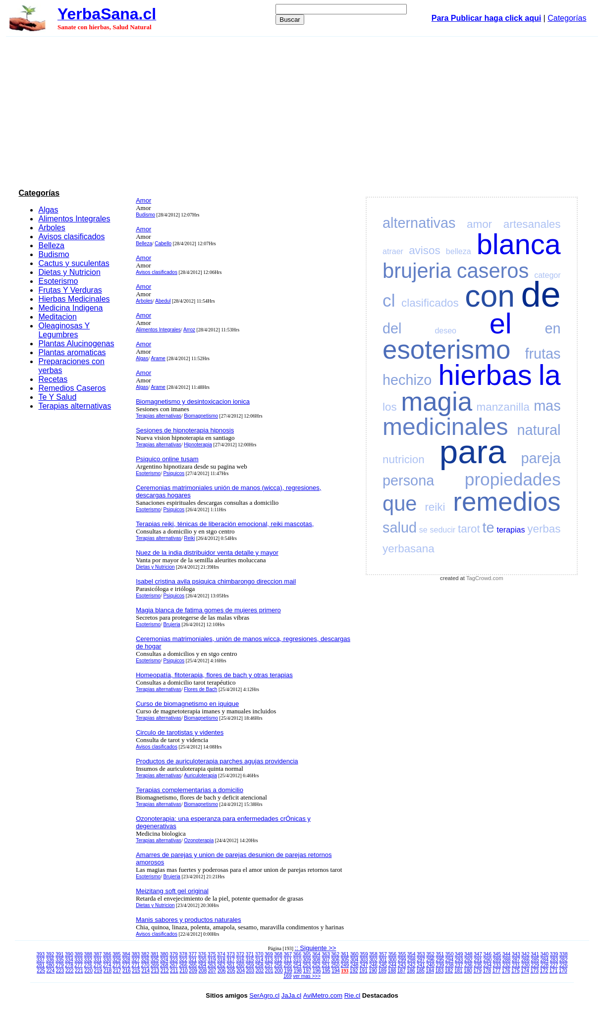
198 (297, 970)
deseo (445, 330)
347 (478, 954)
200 (279, 970)
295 (440, 960)
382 (145, 954)
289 (497, 960)
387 (98, 954)
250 (335, 965)
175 (515, 970)
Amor (143, 200)
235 (478, 965)
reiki (435, 507)
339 (554, 954)
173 (534, 970)
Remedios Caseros (72, 388)
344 (506, 954)
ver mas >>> (307, 976)
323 (173, 960)
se (423, 530)
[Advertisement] (302, 111)
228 (544, 965)
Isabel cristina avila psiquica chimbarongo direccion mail (216, 581)
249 (345, 965)
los (390, 407)
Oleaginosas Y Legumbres (64, 330)
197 (307, 970)
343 (516, 954)
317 (230, 960)
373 (230, 954)
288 (506, 960)
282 (563, 960)
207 (212, 970)
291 (478, 960)
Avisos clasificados (71, 236)
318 (221, 960)
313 (269, 960)
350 (449, 954)
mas (547, 406)
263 (212, 965)
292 (468, 960)
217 (117, 970)
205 (231, 970)
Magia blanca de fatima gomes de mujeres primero (208, 610)
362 (335, 954)
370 (259, 954)
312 (278, 960)
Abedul (162, 301)
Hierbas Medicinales (74, 299)
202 (260, 970)
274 (107, 965)
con (490, 296)
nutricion (404, 459)
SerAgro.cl (264, 995)
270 (145, 965)
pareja (540, 458)
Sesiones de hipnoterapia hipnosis (185, 430)
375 (212, 954)
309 (307, 960)
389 (78, 954)
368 (278, 954)
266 (183, 965)
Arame (158, 358)
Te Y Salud (57, 397)
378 (183, 954)
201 (269, 970)
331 (98, 960)
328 (126, 960)
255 (287, 965)
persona (408, 480)
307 (326, 960)
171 (553, 970)
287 (516, 960)
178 (487, 970)
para (472, 451)
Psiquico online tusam (167, 459)
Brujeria (171, 624)
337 (41, 960)
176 (506, 970)
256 (278, 965)
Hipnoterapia (198, 444)
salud (400, 527)
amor (479, 224)
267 (173, 965)
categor (547, 275)
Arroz (189, 329)
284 (544, 960)
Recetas (52, 379)
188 (392, 970)
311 (287, 960)
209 (193, 970)
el (501, 323)
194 (335, 970)
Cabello (163, 243)
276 (88, 965)
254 (297, 965)
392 (50, 954)
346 (487, 954)
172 (544, 970)
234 (487, 965)
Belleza (51, 245)
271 (135, 965)
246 (373, 965)
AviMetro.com (322, 995)
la (550, 375)
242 (411, 965)
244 (392, 965)
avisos (424, 250)
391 (59, 954)
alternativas (419, 223)
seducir (443, 530)
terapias (510, 530)
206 (222, 970)
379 (173, 954)
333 (78, 960)
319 (212, 960)
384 (126, 954)
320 (202, 960)
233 (497, 965)
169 (287, 976)
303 (364, 960)
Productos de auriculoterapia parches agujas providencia (217, 761)
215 (136, 970)
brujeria (417, 270)
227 (554, 965)
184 (430, 970)
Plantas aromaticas (72, 352)
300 (392, 960)
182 (449, 970)
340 (544, 954)
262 (221, 965)
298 (411, 960)
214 (145, 970)
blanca (519, 244)
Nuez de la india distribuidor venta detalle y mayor (207, 552)
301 (383, 960)
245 (383, 965)
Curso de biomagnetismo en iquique (187, 703)
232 (506, 965)
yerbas (543, 529)
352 (430, 954)
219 (98, 970)
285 (535, 960)
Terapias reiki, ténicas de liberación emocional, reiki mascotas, (225, 524)
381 (155, 954)
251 (326, 965)
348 (468, 954)
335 (59, 960)
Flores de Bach (200, 689)
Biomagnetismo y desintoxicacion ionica (193, 401)
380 (164, 954)
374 (221, 954)
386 (107, 954)
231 (516, 965)
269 (155, 965)
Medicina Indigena (70, 308)
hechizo (407, 380)
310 (297, 960)
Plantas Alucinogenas (76, 343)
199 (288, 970)
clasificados (430, 303)
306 (335, 960)
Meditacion (57, 317)
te (488, 527)
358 (373, 954)
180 (468, 970)
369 (269, 954)
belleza (458, 251)
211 (174, 970)
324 (164, 960)
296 (430, 960)
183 (440, 970)
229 (535, 965)
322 (183, 960)
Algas (48, 210)
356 (392, 954)
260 (240, 965)
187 (401, 970)
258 (259, 965)
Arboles (51, 227)
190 (373, 970)
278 (69, 965)
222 (69, 970)
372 (240, 954)
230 (525, 965)
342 (525, 954)
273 (116, 965)
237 (459, 965)
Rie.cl (352, 995)
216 (126, 970)
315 (250, 960)
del (392, 328)
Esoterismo (58, 281)
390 (69, 954)
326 (145, 960)
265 (193, 965)
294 (449, 960)
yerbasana (409, 548)
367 (287, 954)
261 (230, 965)
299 (402, 960)
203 (250, 970)
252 (316, 965)
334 (69, 960)
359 (364, 954)
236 (468, 965)
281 (41, 965)
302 (373, 960)
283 (554, 960)
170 (563, 970)
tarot (469, 529)
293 (459, 960)
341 (535, 954)
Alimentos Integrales (74, 218)
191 (363, 970)
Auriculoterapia (200, 775)
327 (135, 960)
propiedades (513, 479)
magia (436, 401)
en (552, 328)
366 (297, 954)
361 (345, 954)
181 (458, 970)
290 (487, 960)
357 (383, 954)
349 (459, 954)
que (400, 503)
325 (155, 960)
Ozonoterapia (199, 840)
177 (497, 970)
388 (88, 954)
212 (165, 970)
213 (155, 970)
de (540, 294)
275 (98, 965)
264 (202, 965)
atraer (393, 251)
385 (116, 954)
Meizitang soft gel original (172, 891)
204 (240, 970)
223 (60, 970)
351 (440, 954)
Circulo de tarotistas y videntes (179, 732)
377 (193, 954)
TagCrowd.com (484, 578)
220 (88, 970)
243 (402, 965)
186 (411, 970)
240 (430, 965)
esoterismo (446, 349)
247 (364, 965)
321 (193, 960)
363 (326, 954)
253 (307, 965)
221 (79, 970)
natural (538, 430)
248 (354, 965)
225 (41, 970)
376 (202, 954)
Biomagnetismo (201, 416)
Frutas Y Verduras (70, 290)
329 (116, 960)
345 (497, 954)
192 (354, 970)
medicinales (445, 427)
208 (203, 970)
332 (88, 960)
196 (317, 970)
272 (126, 965)
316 (240, 960)
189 (382, 970)
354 (411, 954)
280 (50, 965)
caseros (493, 270)
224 (51, 970)
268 (164, 965)
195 (326, 970)
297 (421, 960)
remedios (506, 501)
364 (316, 954)
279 (59, 965)
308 (316, 960)
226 (563, 965)
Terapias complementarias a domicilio (189, 790)
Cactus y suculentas (73, 263)
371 (250, 954)
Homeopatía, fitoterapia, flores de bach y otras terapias (214, 675)
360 (354, 954)
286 (525, 960)
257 (269, 965)
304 (354, 960)
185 (420, 970)
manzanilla (503, 407)
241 (421, 965)
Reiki (189, 538)
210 (183, 970)
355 (402, 954)
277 (78, 965)
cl (389, 300)
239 (440, 965)
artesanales (532, 224)
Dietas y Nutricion (69, 272)
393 (41, 954)
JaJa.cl (291, 995)
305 (345, 960)
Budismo (53, 254)
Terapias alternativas (74, 406)
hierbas (485, 375)
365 (307, 954)
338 (563, 954)
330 (107, 960)
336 (50, 960)
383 (135, 954)
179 (477, 970)
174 (525, 970)
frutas (542, 354)
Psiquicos (173, 473)
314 (259, 960)
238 (449, 965)
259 (250, 965)
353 (421, 954)
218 (108, 970)
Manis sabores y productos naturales (188, 919)
